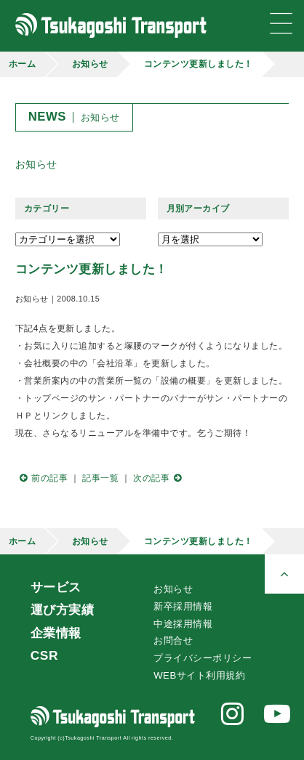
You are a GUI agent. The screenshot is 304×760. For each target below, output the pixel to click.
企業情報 (56, 633)
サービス (56, 587)
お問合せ (173, 640)
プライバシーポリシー (202, 657)
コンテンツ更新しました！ (198, 64)
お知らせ (90, 64)
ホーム (22, 64)
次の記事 (159, 478)
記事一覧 (100, 478)
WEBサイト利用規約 (199, 675)
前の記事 (41, 478)
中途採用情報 (182, 623)
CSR (44, 655)
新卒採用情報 (182, 606)
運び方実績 (62, 609)
